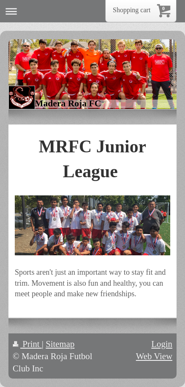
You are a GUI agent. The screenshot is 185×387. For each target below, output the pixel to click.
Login (161, 344)
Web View (154, 356)
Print (27, 344)
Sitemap (60, 344)
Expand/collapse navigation (92, 11)
